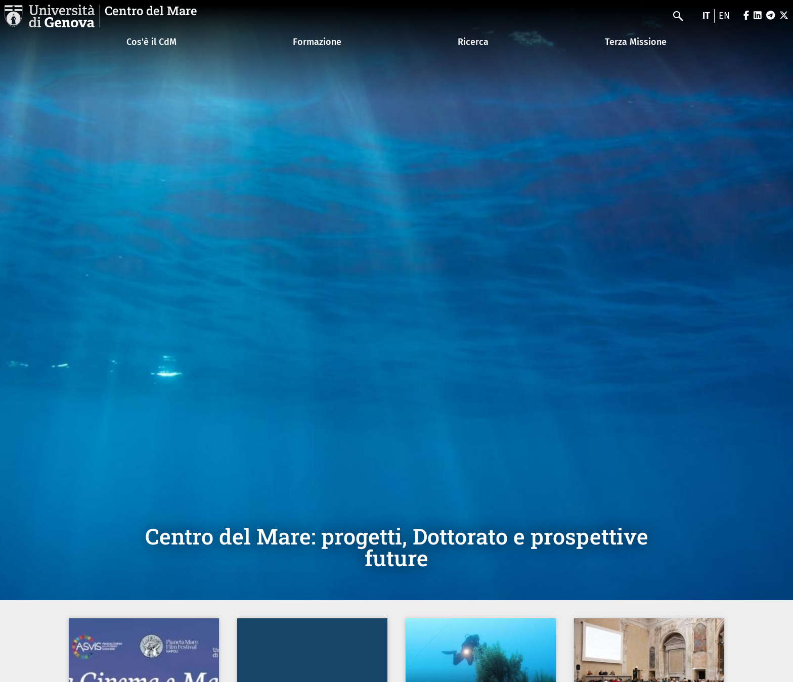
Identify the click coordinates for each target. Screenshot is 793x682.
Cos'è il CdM (151, 42)
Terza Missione (636, 42)
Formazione (317, 42)
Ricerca (473, 42)
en (724, 15)
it (706, 15)
